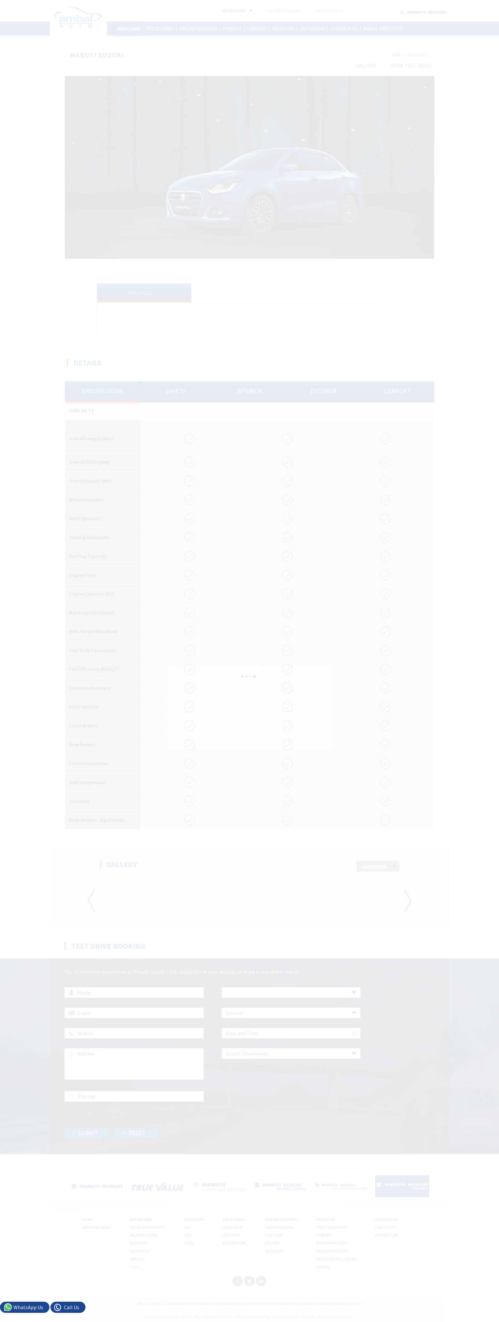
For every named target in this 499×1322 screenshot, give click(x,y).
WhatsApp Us (28, 1307)
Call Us (71, 1307)
